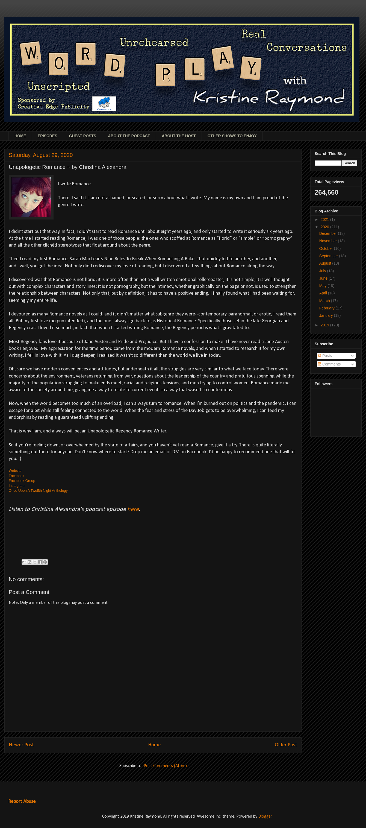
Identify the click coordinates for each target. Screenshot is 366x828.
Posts (325, 355)
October (326, 248)
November (328, 241)
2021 (325, 219)
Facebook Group (22, 481)
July (323, 271)
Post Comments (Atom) (165, 766)
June (324, 278)
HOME (20, 136)
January (326, 315)
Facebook (16, 476)
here (133, 509)
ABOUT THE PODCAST (129, 136)
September (329, 256)
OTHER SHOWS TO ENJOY (232, 136)
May (323, 285)
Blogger (265, 816)
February (327, 308)
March (325, 301)
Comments (329, 364)
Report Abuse (22, 801)
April (323, 293)
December (328, 233)
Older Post (286, 745)
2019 (325, 325)
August (325, 263)
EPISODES (47, 136)
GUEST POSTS (82, 136)
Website (15, 471)
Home (154, 745)
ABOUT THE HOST (179, 136)
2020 (325, 227)
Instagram (17, 486)
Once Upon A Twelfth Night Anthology (38, 490)
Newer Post (21, 745)
